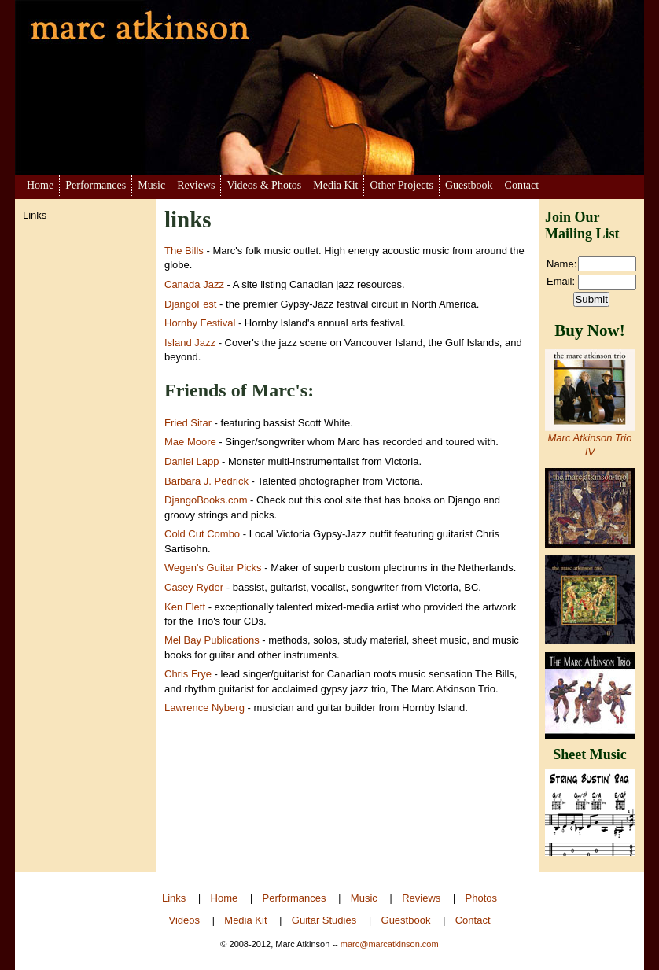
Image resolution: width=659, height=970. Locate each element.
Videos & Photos (263, 185)
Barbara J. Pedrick (206, 481)
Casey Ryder (193, 587)
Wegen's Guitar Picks (213, 568)
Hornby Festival (199, 323)
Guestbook (469, 185)
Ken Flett (184, 607)
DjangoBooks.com (206, 500)
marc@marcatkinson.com (390, 944)
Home (40, 185)
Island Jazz (189, 343)
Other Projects (401, 185)
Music (151, 185)
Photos (481, 898)
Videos (184, 920)
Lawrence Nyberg (204, 708)
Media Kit (335, 185)
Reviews (196, 185)
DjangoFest (190, 304)
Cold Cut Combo (202, 534)
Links (174, 898)
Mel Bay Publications (213, 640)
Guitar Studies (324, 920)
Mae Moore (190, 442)
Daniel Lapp (191, 461)
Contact (522, 185)
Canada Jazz (194, 284)
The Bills (184, 250)
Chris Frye (188, 674)
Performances (95, 185)
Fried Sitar (188, 423)
